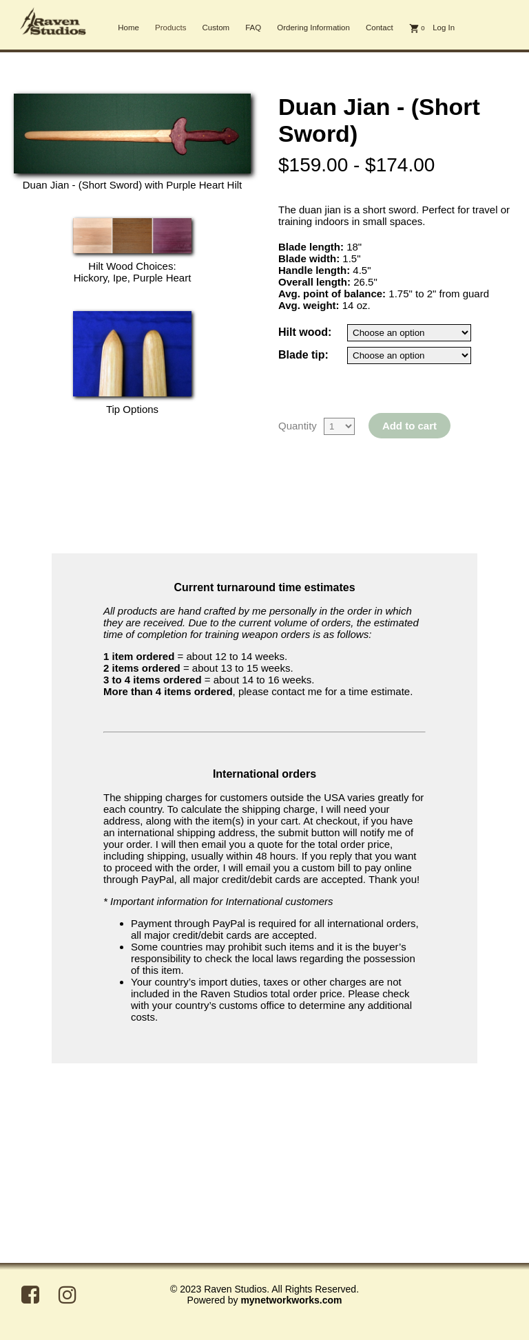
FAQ (253, 27)
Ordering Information (313, 27)
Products (170, 27)
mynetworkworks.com (291, 1300)
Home (128, 27)
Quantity (297, 426)
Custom (215, 27)
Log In (444, 27)
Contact (379, 27)
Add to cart (409, 426)
